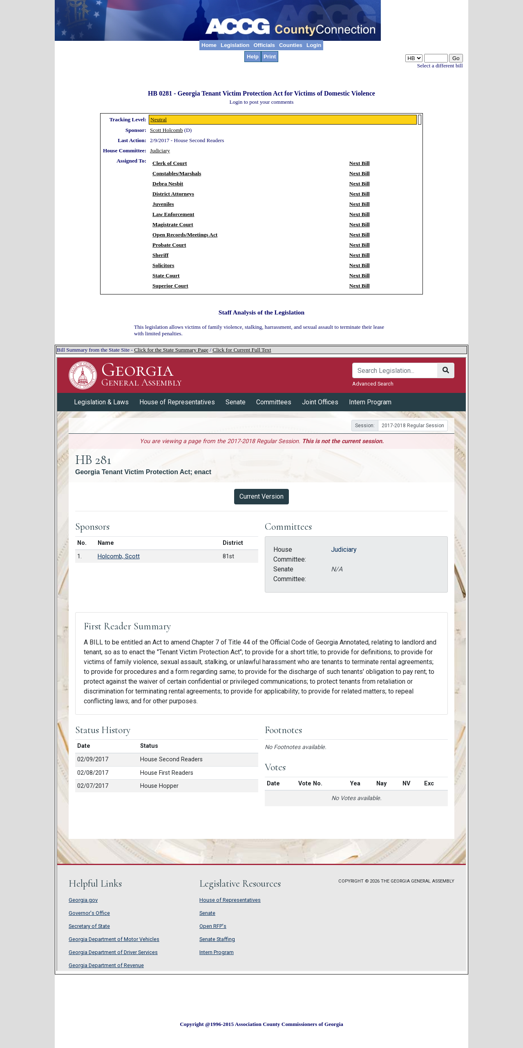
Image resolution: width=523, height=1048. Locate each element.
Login (313, 45)
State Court (165, 275)
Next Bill (359, 163)
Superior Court (170, 286)
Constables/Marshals (176, 173)
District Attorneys (173, 194)
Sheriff (160, 255)
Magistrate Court (172, 224)
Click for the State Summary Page (171, 350)
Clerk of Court (169, 163)
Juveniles (163, 204)
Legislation (235, 45)
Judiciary (160, 150)
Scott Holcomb (166, 130)
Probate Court (169, 245)
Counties (290, 45)
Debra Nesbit (167, 184)
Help (253, 57)
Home (209, 45)
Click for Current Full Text (241, 350)
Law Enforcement (173, 214)
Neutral (158, 119)
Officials (264, 45)
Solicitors (163, 265)
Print (270, 57)
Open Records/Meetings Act (184, 235)
